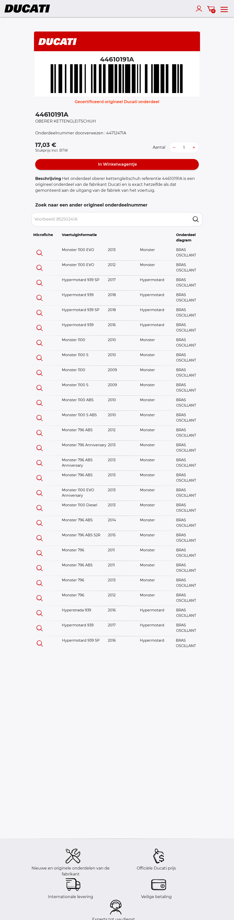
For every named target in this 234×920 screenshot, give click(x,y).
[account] (200, 8)
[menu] (224, 8)
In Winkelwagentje (117, 164)
